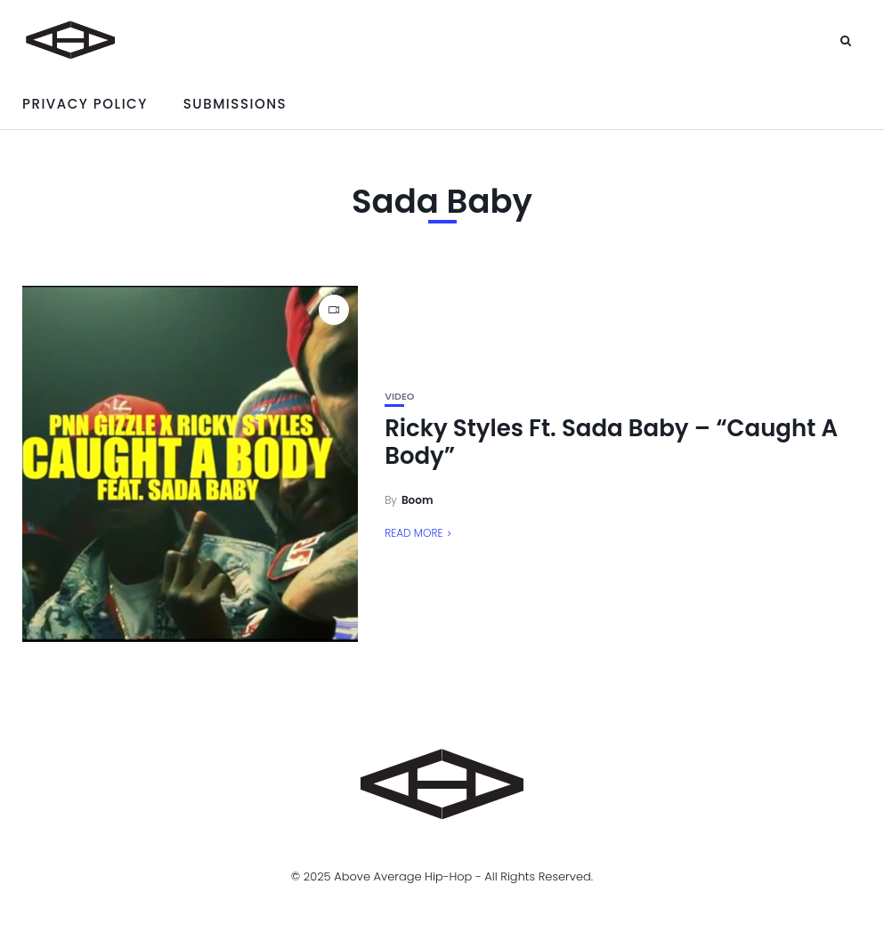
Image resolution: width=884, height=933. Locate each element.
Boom (417, 499)
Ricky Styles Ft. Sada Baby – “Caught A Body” (611, 442)
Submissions (235, 103)
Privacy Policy (85, 103)
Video (399, 397)
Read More (413, 532)
